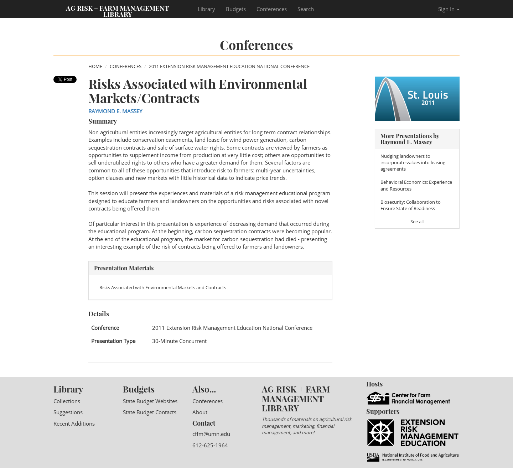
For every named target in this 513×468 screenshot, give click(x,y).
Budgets (236, 8)
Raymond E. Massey (115, 111)
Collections (66, 401)
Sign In (449, 8)
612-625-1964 (210, 445)
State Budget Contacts (149, 412)
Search (305, 8)
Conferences (271, 8)
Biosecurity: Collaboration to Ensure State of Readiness (410, 205)
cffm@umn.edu (211, 433)
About (199, 412)
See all (417, 221)
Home (95, 66)
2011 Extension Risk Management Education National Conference (229, 66)
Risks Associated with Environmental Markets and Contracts (162, 287)
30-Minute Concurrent (179, 340)
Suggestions (68, 412)
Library (206, 8)
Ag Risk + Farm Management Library (117, 11)
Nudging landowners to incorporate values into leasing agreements (412, 162)
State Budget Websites (150, 401)
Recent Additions (74, 423)
